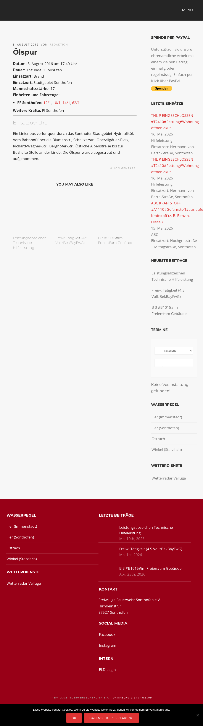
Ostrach (158, 438)
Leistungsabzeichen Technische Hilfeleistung (30, 243)
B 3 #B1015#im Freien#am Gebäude (169, 310)
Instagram (107, 645)
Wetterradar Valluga (168, 478)
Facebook (107, 634)
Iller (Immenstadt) (166, 416)
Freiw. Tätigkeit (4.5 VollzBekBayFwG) (167, 293)
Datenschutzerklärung (111, 718)
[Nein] (197, 715)
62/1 (76, 102)
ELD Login (107, 669)
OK (74, 718)
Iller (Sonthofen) (165, 427)
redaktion (59, 44)
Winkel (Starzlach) (166, 449)
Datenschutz (123, 697)
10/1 (56, 102)
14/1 (66, 102)
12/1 (47, 102)
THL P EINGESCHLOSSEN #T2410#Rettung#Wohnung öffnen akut (175, 122)
